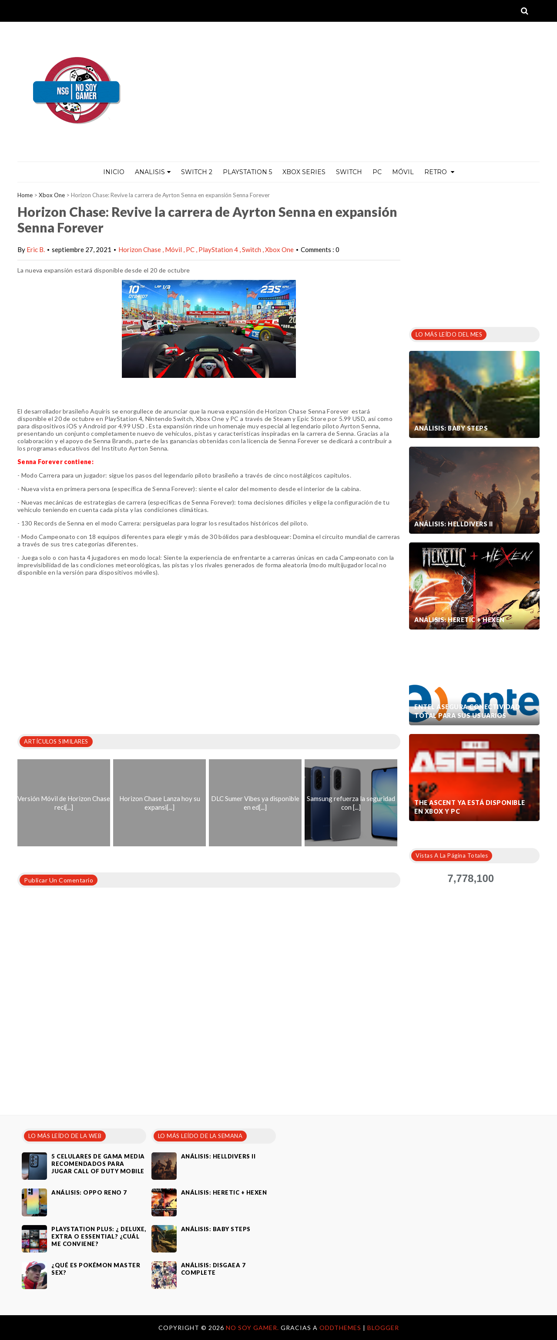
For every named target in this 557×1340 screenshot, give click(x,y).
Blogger (383, 1327)
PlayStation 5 (247, 172)
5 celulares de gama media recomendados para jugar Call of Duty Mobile (98, 1164)
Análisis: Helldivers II (453, 524)
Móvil (174, 249)
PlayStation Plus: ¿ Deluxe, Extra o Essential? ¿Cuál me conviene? (98, 1236)
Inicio (113, 172)
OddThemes (340, 1327)
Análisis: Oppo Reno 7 (89, 1192)
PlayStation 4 (218, 249)
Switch (349, 172)
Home (25, 195)
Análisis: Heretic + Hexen (459, 619)
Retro (439, 172)
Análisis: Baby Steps (451, 428)
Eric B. (36, 249)
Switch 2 (196, 172)
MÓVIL (403, 172)
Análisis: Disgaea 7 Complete (213, 1269)
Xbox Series (303, 172)
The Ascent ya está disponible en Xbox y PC (469, 807)
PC (377, 172)
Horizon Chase (140, 249)
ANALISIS (153, 172)
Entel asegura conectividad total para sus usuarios (467, 711)
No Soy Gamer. (253, 1327)
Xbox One (52, 195)
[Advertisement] (474, 252)
